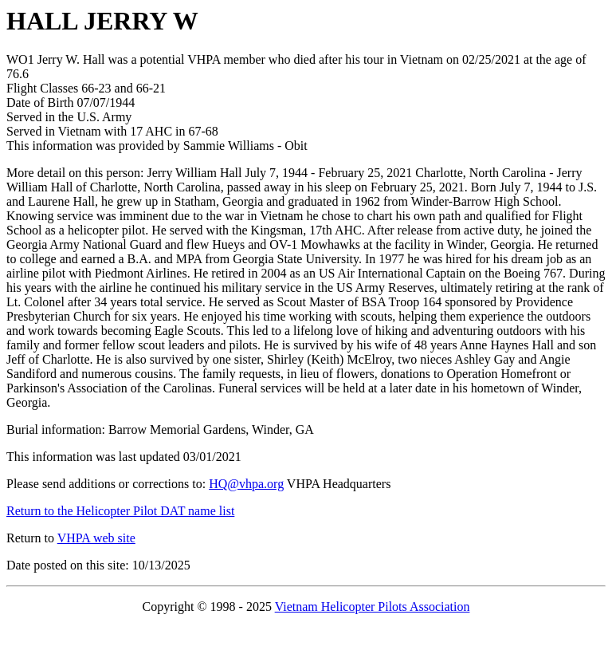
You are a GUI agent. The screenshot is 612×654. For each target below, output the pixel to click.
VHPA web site (96, 538)
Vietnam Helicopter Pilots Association (372, 606)
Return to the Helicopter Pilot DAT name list (120, 511)
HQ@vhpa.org (246, 483)
